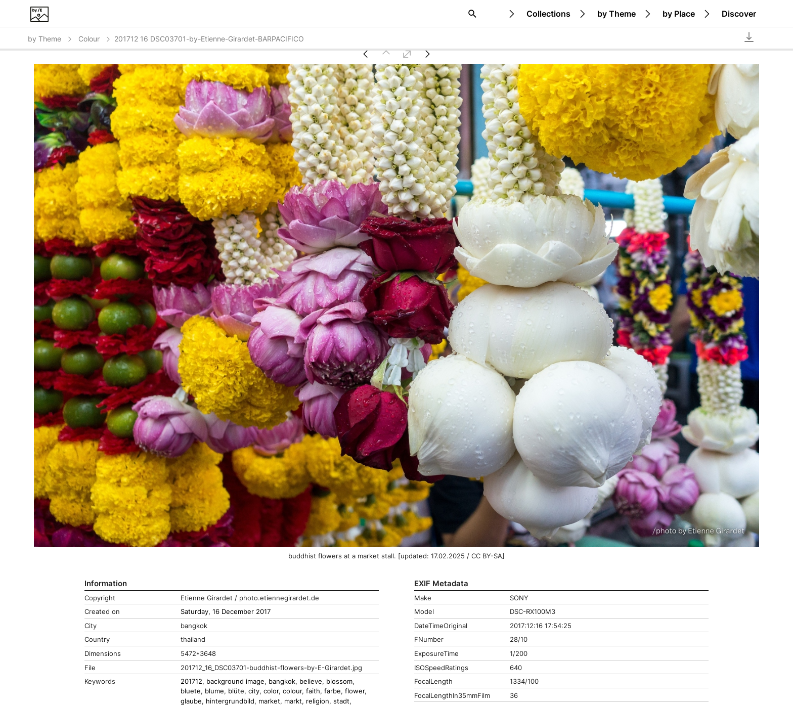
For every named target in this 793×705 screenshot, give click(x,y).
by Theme (616, 14)
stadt (341, 701)
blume (214, 691)
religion (317, 701)
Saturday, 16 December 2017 (226, 611)
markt (293, 701)
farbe (332, 691)
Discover (739, 14)
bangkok (282, 681)
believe (310, 681)
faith (313, 691)
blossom (339, 681)
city (253, 691)
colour (292, 691)
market (269, 701)
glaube (191, 701)
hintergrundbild (230, 701)
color (271, 691)
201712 (191, 681)
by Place (679, 14)
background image (235, 681)
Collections (548, 14)
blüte (236, 691)
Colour (95, 38)
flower (355, 691)
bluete (191, 691)
